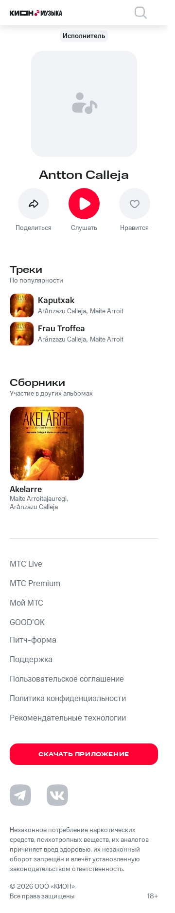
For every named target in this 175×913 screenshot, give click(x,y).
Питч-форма (33, 640)
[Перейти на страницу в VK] (57, 795)
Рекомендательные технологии (68, 718)
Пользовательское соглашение (67, 679)
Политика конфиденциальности (68, 698)
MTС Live (26, 564)
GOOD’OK (27, 622)
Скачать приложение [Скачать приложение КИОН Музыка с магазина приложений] (83, 754)
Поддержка (31, 660)
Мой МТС (26, 603)
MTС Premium (35, 584)
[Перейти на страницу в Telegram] (20, 795)
